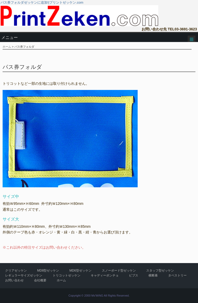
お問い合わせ (14, 280)
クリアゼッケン (16, 270)
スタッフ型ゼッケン (160, 270)
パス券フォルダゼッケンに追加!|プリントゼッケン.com (42, 2)
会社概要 (40, 280)
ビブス (133, 275)
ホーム (7, 46)
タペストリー (177, 275)
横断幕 (153, 275)
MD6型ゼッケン (80, 270)
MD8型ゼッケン (48, 270)
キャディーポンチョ (105, 275)
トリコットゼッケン (66, 275)
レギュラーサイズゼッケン (23, 275)
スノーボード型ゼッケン (119, 270)
